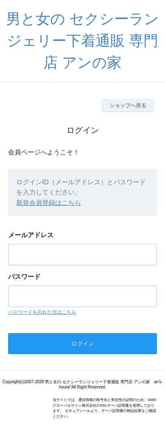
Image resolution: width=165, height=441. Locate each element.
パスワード (24, 276)
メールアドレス (31, 235)
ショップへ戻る (127, 105)
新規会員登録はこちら (48, 202)
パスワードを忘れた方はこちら (42, 312)
